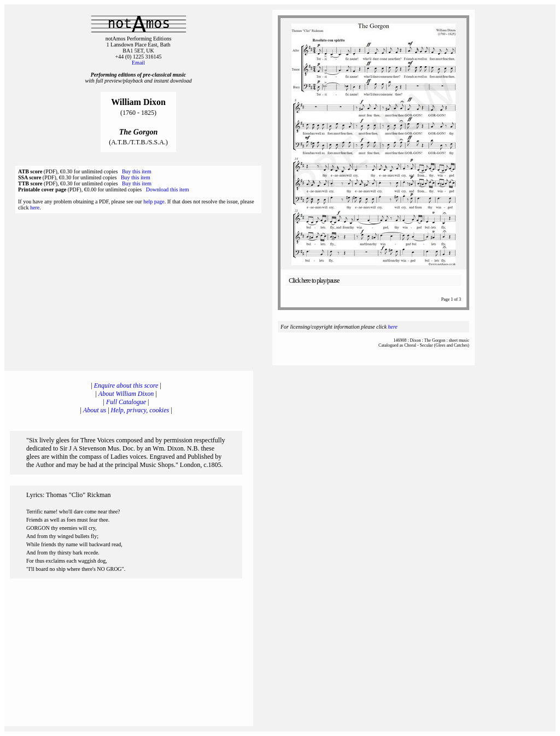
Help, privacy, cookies (140, 410)
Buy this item (136, 171)
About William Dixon (126, 394)
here (34, 208)
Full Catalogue (126, 402)
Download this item (167, 189)
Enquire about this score (126, 385)
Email (138, 63)
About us (94, 410)
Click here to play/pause (314, 280)
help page (154, 201)
